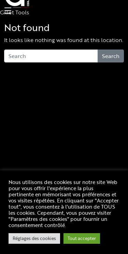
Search (110, 56)
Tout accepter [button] (82, 238)
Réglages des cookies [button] (34, 238)
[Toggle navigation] (7, 11)
